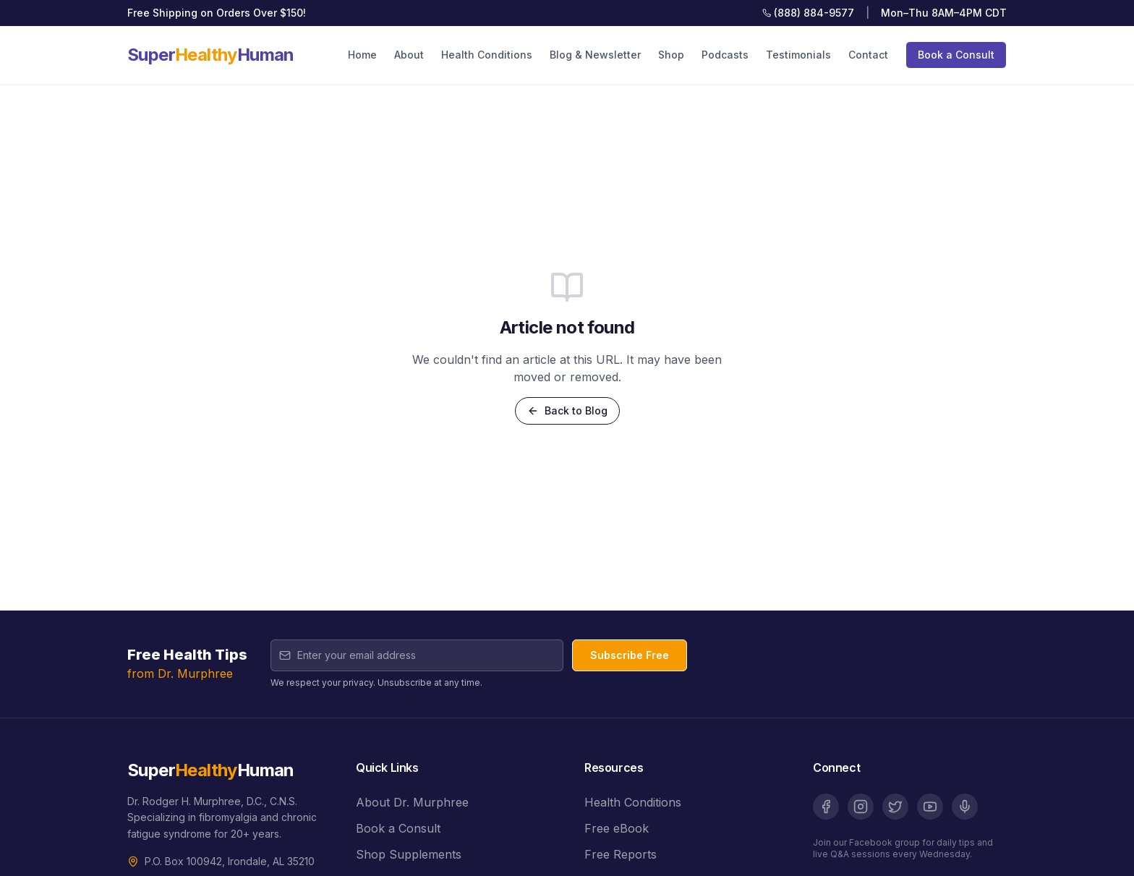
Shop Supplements (408, 854)
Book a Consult (956, 54)
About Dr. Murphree (412, 802)
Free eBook (616, 828)
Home (362, 54)
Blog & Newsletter (595, 54)
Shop (671, 54)
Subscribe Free (629, 655)
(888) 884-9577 (808, 13)
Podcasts (725, 54)
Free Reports (620, 854)
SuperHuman (210, 54)
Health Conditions (486, 54)
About (409, 54)
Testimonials (798, 54)
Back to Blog (567, 410)
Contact (868, 54)
